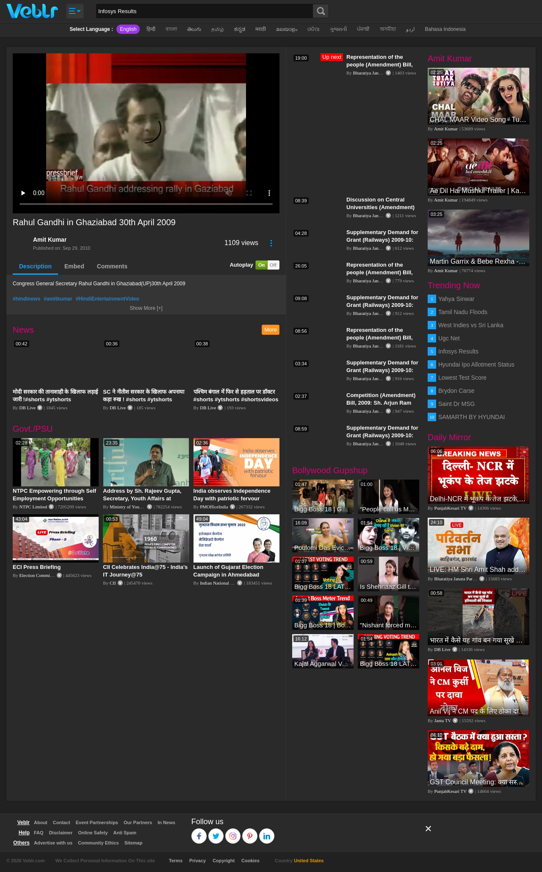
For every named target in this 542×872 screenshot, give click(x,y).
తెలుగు (194, 29)
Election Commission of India (47, 575)
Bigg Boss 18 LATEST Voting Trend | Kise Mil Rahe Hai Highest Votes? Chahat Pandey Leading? (322, 586)
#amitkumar (58, 299)
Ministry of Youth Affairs (133, 506)
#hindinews (26, 299)
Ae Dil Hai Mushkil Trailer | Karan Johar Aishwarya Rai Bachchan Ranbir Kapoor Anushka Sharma (478, 190)
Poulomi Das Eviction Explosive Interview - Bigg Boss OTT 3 (322, 547)
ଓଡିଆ (313, 29)
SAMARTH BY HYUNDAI (471, 417)
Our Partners (138, 822)
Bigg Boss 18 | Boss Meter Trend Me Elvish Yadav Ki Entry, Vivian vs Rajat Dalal (322, 625)
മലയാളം (286, 29)
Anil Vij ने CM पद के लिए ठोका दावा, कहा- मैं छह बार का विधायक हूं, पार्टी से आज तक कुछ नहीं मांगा (478, 711)
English (128, 29)
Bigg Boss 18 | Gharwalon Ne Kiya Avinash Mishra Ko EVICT (322, 509)
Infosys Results (458, 351)
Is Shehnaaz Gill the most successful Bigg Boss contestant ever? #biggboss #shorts (388, 586)
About (40, 822)
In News (166, 822)
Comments (112, 266)
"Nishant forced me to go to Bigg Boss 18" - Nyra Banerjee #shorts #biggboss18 (388, 625)
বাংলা (171, 29)
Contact (61, 822)
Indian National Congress (223, 582)
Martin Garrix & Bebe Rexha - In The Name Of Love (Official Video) (478, 261)
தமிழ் (217, 29)
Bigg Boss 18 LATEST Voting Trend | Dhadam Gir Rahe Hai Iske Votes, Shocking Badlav (388, 663)
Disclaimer (61, 832)
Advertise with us (53, 842)
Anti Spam (124, 832)
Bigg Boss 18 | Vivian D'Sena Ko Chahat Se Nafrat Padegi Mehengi (388, 547)
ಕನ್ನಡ (239, 29)
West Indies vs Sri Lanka (470, 325)
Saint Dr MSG (456, 403)
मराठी (260, 29)
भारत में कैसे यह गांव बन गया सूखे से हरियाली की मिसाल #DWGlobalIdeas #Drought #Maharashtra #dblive (478, 640)
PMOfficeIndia (214, 506)
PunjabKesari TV (450, 508)
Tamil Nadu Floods (462, 312)
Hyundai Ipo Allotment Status (476, 364)
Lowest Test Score (462, 377)
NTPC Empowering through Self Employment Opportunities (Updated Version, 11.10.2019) (54, 498)
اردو (410, 29)
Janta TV (442, 720)
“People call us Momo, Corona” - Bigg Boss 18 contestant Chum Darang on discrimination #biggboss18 (388, 509)
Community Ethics (98, 842)
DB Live (27, 407)
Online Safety (93, 832)
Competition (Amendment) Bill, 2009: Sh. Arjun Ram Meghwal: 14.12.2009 (380, 403)
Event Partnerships (97, 822)
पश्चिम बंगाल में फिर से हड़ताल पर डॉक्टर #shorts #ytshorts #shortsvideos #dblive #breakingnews (236, 399)
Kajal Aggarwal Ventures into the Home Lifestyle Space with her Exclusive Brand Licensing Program (322, 663)
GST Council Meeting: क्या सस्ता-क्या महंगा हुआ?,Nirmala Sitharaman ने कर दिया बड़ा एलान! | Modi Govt (478, 782)
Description (35, 266)
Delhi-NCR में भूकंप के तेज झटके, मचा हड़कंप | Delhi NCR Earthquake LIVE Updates (478, 498)
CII (113, 582)
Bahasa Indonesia (445, 29)
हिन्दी (151, 29)
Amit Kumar (49, 239)
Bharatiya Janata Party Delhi (379, 72)
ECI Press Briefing (37, 567)
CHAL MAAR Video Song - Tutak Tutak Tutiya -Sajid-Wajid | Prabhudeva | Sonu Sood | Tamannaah (478, 119)
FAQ (39, 832)
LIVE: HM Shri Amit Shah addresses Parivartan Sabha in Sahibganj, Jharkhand (478, 569)
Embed (74, 266)
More (270, 329)
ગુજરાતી (338, 29)
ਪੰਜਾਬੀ (363, 29)
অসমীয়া (388, 29)
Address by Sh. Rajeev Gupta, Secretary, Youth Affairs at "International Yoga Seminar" (142, 498)
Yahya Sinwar (456, 298)
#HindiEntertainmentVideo (107, 299)
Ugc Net (449, 338)
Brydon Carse (456, 390)
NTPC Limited (33, 506)
